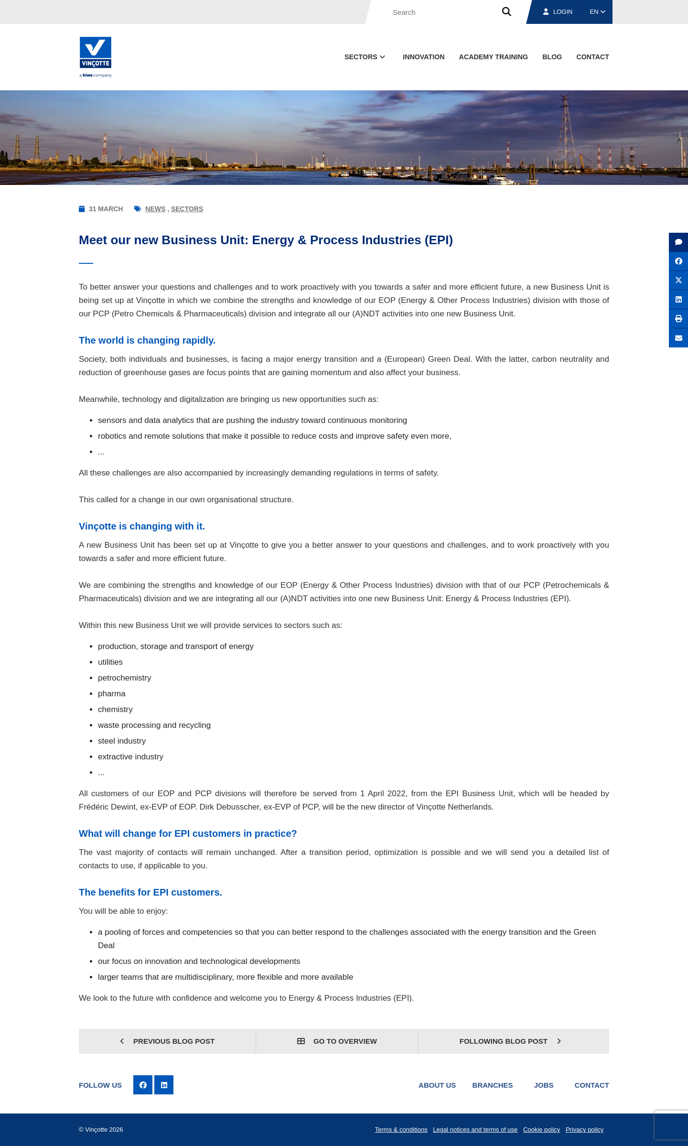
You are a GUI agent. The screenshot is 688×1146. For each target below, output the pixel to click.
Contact (592, 1085)
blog (552, 57)
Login (557, 11)
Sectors (187, 209)
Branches (493, 1085)
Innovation (423, 57)
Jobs (544, 1085)
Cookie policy (541, 1129)
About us (437, 1085)
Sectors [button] (365, 57)
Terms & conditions (401, 1129)
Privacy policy (584, 1129)
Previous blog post (167, 1041)
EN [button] (598, 11)
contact (592, 57)
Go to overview (337, 1041)
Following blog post (510, 1041)
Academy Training (493, 57)
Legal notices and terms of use (475, 1129)
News (155, 209)
